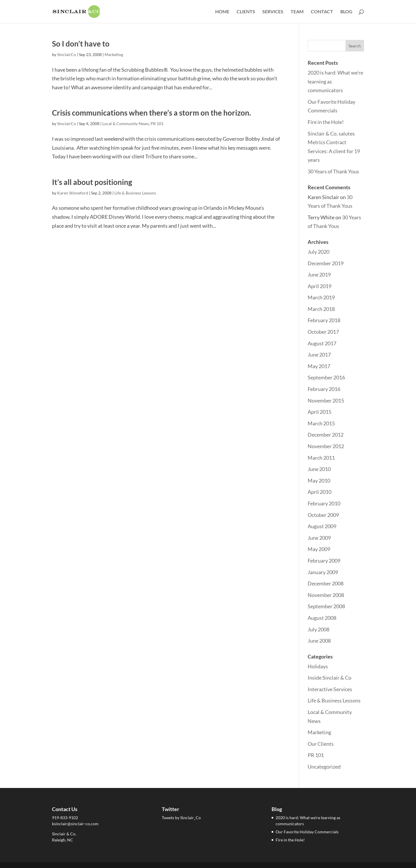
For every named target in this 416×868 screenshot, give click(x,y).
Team (297, 12)
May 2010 (319, 480)
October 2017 (323, 332)
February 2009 (324, 560)
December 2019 (325, 263)
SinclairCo (66, 54)
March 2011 (321, 458)
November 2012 (326, 446)
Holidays (318, 666)
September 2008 (326, 606)
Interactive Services (330, 689)
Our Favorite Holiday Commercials (307, 831)
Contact (322, 12)
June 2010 (319, 469)
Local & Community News (125, 123)
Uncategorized (324, 766)
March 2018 (321, 309)
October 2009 (323, 515)
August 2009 (322, 526)
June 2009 (319, 538)
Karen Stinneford (72, 192)
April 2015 (319, 412)
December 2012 (325, 434)
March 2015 (321, 423)
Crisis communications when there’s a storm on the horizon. (151, 112)
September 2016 (326, 377)
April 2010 (319, 492)
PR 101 (157, 123)
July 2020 (318, 251)
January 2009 (323, 572)
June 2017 (319, 354)
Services (272, 12)
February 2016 (324, 389)
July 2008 (318, 629)
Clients (246, 12)
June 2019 (319, 274)
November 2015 (326, 400)
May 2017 (319, 366)
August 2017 (322, 343)
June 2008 (319, 640)
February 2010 (324, 503)
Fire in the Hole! (326, 122)
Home (222, 12)
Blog (346, 12)
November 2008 (326, 595)
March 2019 (321, 297)
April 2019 (319, 286)
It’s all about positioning (92, 182)
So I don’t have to (80, 43)
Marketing (114, 54)
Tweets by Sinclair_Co (181, 817)
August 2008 (322, 618)
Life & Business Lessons (135, 192)
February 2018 (324, 320)
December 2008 (325, 583)
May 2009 (319, 549)
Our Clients (321, 744)
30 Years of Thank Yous (333, 171)
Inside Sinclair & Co (329, 677)
